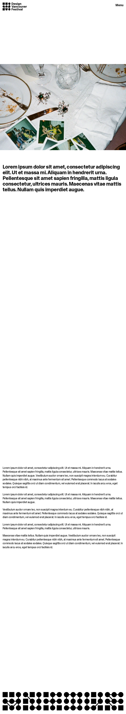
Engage (105, 5)
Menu (119, 5)
